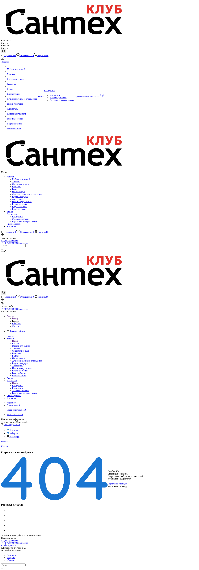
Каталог (10, 177)
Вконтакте (13, 430)
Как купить (12, 214)
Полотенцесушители (22, 201)
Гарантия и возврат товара (24, 221)
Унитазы (16, 181)
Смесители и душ (20, 184)
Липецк (15, 326)
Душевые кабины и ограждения (27, 194)
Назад (15, 318)
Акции (10, 211)
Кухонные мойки (20, 204)
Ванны (15, 189)
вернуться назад (119, 486)
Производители (14, 224)
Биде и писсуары (20, 196)
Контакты (11, 226)
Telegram (12, 433)
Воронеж (16, 323)
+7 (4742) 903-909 (9, 240)
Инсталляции (18, 191)
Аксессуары (17, 199)
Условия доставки (20, 219)
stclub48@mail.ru (12, 424)
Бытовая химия (19, 209)
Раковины (16, 186)
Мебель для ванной (21, 179)
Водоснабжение (19, 206)
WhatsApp (13, 436)
